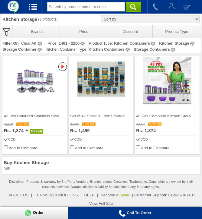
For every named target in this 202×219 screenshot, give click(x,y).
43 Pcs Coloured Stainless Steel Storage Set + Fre (48, 116)
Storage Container (22, 49)
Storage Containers (155, 49)
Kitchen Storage (177, 43)
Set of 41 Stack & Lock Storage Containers (107, 116)
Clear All (32, 43)
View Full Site (101, 203)
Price (83, 31)
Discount (130, 31)
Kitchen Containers (135, 43)
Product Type (176, 31)
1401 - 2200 (72, 43)
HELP (89, 195)
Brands (37, 31)
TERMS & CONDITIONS (56, 195)
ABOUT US (18, 195)
